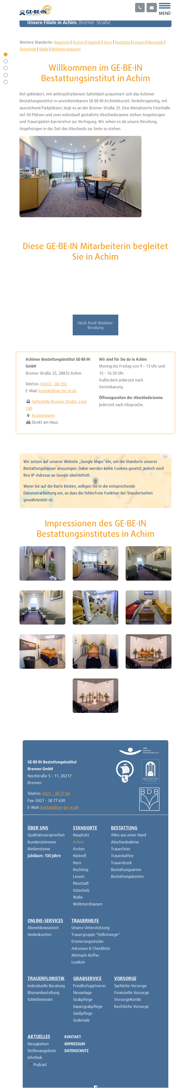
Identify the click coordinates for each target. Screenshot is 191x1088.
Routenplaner (43, 376)
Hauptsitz (62, 42)
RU (70, 1066)
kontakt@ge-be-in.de (58, 351)
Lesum (139, 42)
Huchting (122, 42)
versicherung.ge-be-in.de (141, 1066)
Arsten (78, 42)
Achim (78, 803)
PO (62, 1066)
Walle (44, 49)
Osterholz (28, 49)
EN (54, 1066)
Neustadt (155, 42)
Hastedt (94, 42)
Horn (108, 42)
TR (78, 1066)
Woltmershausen (66, 49)
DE (47, 1066)
